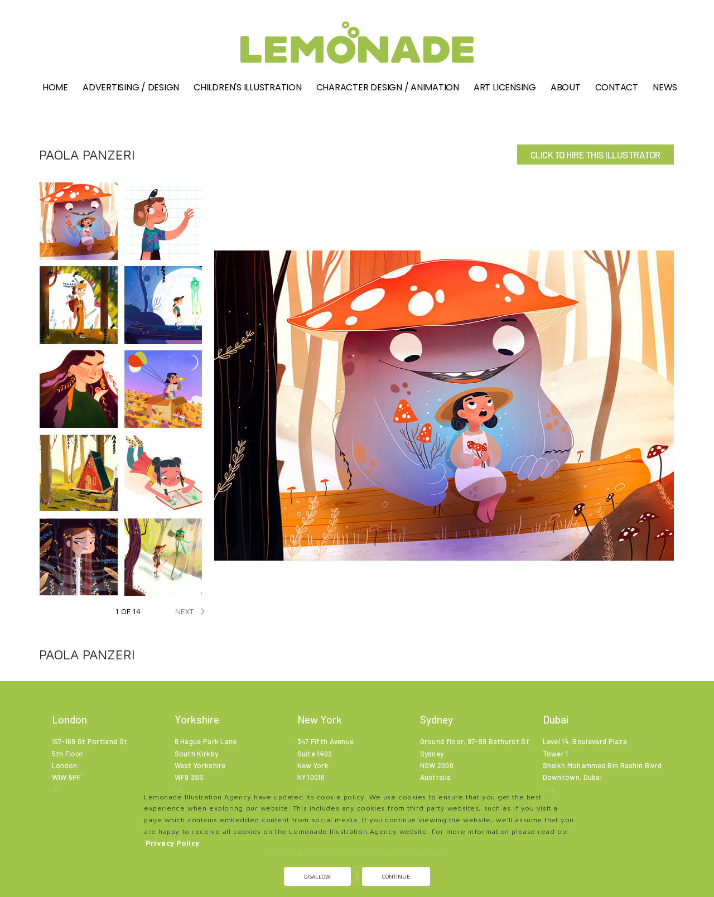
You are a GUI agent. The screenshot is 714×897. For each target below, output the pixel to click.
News (665, 87)
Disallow (317, 876)
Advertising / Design (131, 87)
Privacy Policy (173, 843)
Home (55, 87)
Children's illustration (247, 87)
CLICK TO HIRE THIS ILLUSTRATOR (595, 154)
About (566, 87)
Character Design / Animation (387, 87)
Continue (396, 876)
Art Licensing (505, 87)
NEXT (192, 611)
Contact (616, 87)
